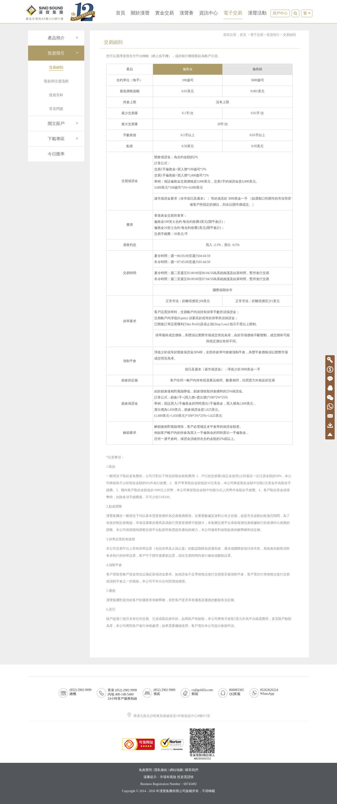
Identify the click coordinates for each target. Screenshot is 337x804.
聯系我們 (191, 770)
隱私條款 (160, 770)
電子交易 (232, 12)
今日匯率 (56, 154)
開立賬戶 (64, 123)
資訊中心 (208, 12)
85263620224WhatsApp (269, 691)
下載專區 (64, 138)
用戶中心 (280, 13)
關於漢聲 (140, 12)
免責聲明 (145, 770)
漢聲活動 (257, 12)
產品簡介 (64, 38)
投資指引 (64, 53)
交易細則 (289, 35)
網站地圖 (176, 770)
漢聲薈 (186, 12)
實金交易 (164, 12)
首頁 (120, 12)
